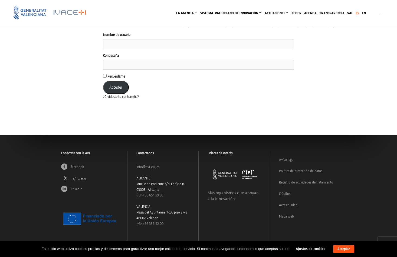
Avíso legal (286, 160)
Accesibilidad (288, 205)
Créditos (284, 194)
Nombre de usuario (116, 35)
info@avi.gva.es (147, 167)
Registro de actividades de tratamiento (306, 182)
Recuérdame (114, 76)
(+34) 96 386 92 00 (149, 224)
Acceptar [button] (343, 249)
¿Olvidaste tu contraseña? (121, 97)
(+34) (149, 195)
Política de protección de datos (300, 171)
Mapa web (286, 216)
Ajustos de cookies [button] (310, 249)
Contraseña (111, 56)
